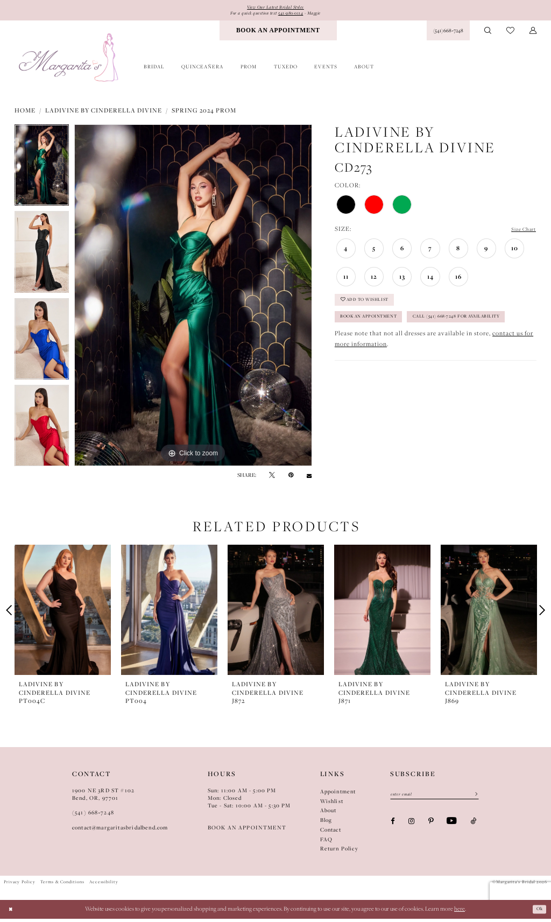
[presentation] (63, 613)
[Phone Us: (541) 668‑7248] (448, 34)
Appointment (338, 794)
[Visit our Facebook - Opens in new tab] (392, 827)
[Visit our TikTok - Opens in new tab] (473, 827)
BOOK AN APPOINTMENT (247, 831)
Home (25, 113)
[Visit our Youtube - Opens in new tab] (451, 827)
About (328, 814)
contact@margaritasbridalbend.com (120, 831)
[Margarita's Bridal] (69, 61)
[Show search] (488, 34)
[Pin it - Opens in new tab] (291, 478)
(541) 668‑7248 (93, 816)
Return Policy (339, 852)
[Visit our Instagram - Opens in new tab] (411, 827)
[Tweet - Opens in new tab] (272, 478)
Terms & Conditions (62, 885)
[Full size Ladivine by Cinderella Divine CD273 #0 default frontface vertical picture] (193, 298)
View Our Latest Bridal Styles (276, 7)
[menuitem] (278, 34)
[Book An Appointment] (278, 34)
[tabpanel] (42, 171)
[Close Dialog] (12, 912)
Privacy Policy (20, 885)
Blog (326, 823)
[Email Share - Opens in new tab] (309, 478)
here (459, 912)
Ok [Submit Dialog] (538, 912)
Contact (330, 832)
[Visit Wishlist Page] (510, 34)
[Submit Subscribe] (473, 799)
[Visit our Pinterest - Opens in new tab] (431, 827)
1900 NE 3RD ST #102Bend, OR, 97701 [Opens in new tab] (103, 797)
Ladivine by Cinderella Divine (103, 113)
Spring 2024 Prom (204, 113)
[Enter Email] (434, 799)
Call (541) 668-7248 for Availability (397, 349)
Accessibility (103, 885)
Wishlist (331, 804)
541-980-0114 (295, 15)
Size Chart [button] (520, 233)
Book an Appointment (378, 328)
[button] (533, 34)
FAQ (326, 842)
